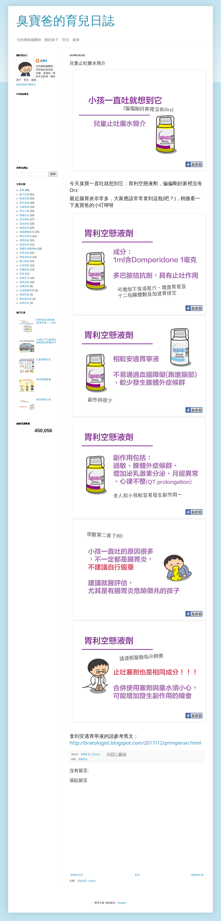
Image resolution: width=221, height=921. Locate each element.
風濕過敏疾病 (26, 231)
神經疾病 (24, 294)
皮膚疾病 (24, 286)
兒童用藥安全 (43, 359)
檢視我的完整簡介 (26, 84)
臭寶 (21, 190)
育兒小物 (24, 211)
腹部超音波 (25, 298)
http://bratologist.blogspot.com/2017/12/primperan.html (135, 742)
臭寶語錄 (24, 240)
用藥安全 (83, 759)
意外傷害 (24, 219)
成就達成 (24, 282)
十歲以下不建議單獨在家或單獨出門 (46, 341)
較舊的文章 (197, 874)
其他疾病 (24, 223)
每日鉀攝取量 (43, 379)
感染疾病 (24, 244)
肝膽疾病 (24, 269)
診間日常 (24, 303)
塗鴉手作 (24, 278)
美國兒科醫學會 (28, 248)
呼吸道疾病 (25, 257)
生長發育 (24, 265)
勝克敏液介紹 (43, 399)
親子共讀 (24, 194)
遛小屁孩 (24, 261)
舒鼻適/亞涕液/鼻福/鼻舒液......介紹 (46, 321)
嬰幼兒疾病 (25, 236)
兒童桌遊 (24, 252)
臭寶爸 (43, 60)
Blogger (122, 902)
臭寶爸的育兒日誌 (65, 21)
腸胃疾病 (24, 227)
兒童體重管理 (26, 290)
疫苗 (21, 273)
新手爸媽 (24, 202)
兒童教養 (24, 206)
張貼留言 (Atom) (86, 880)
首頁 (137, 874)
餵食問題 (24, 198)
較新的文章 (77, 874)
